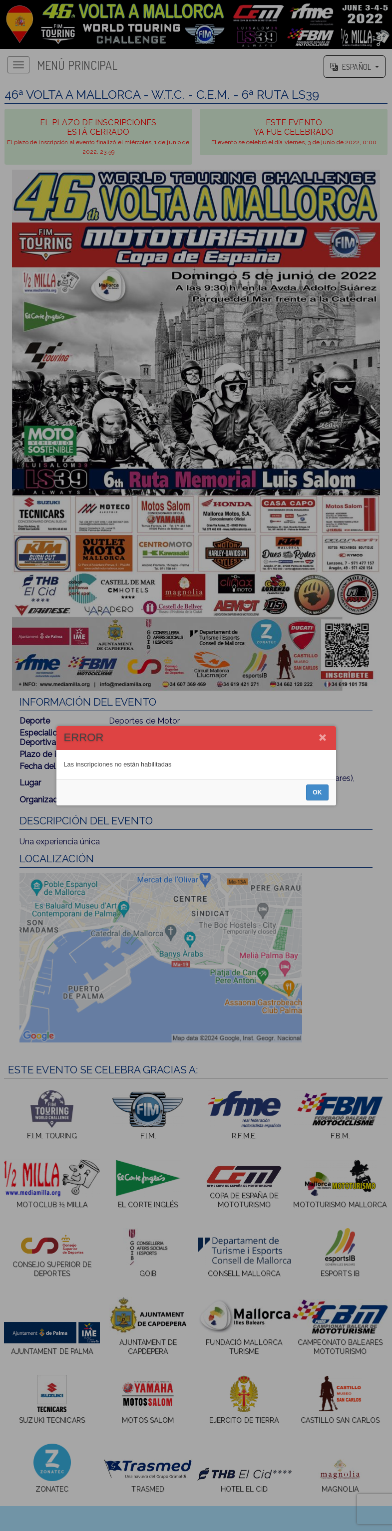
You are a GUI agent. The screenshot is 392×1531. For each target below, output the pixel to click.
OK (317, 792)
